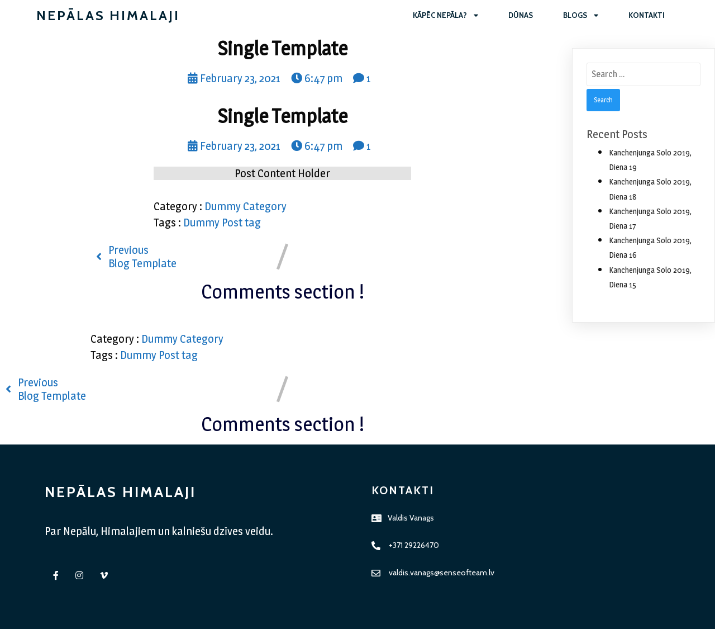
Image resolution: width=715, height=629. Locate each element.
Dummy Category (245, 206)
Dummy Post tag (222, 222)
